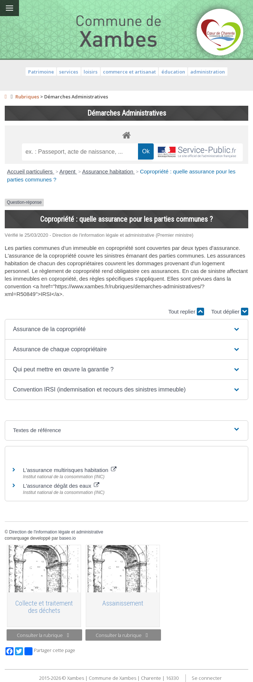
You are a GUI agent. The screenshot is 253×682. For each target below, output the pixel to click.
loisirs (90, 71)
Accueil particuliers (30, 171)
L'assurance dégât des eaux (61, 486)
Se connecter (207, 678)
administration (207, 71)
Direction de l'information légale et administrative (56, 532)
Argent (68, 171)
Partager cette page (49, 651)
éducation (173, 71)
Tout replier (186, 311)
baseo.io (67, 538)
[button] (126, 329)
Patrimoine (41, 71)
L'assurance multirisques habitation (69, 470)
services (68, 71)
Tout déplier (229, 311)
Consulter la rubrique (43, 635)
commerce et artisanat (129, 71)
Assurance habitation (108, 171)
